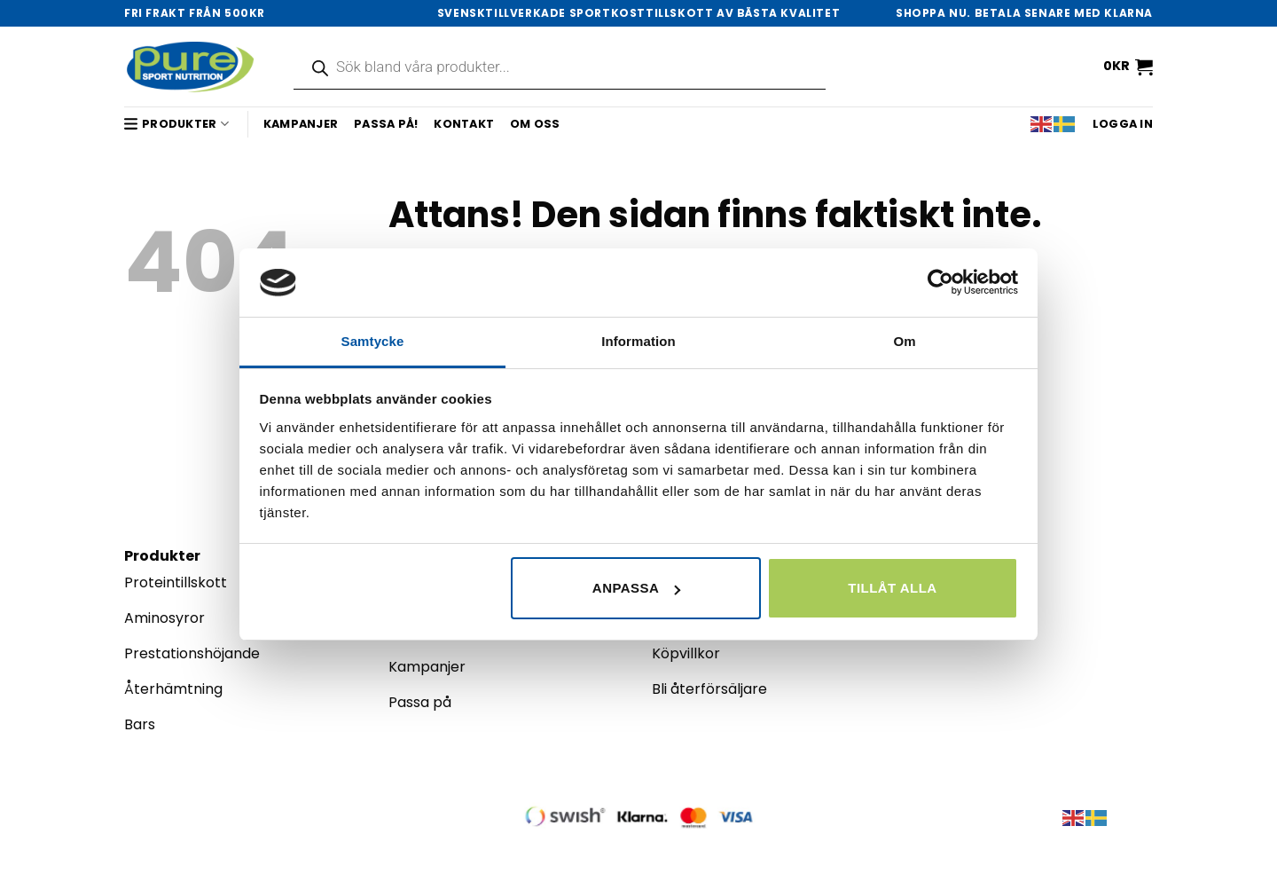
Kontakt (464, 123)
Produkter (176, 123)
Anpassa (636, 587)
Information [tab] (638, 341)
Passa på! (386, 123)
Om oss (535, 123)
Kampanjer (300, 123)
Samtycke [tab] (372, 341)
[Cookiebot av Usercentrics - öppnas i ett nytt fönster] (940, 282)
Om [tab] (904, 341)
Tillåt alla (892, 587)
